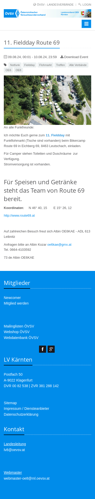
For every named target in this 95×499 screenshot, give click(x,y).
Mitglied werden (16, 303)
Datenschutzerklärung (21, 414)
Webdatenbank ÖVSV (21, 338)
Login (87, 4)
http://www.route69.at (19, 215)
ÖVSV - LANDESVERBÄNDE (55, 4)
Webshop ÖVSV (17, 332)
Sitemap (10, 403)
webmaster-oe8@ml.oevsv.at (26, 478)
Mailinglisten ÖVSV (19, 326)
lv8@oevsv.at (14, 450)
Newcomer (12, 298)
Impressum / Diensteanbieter (26, 408)
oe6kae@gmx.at (59, 244)
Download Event (74, 57)
